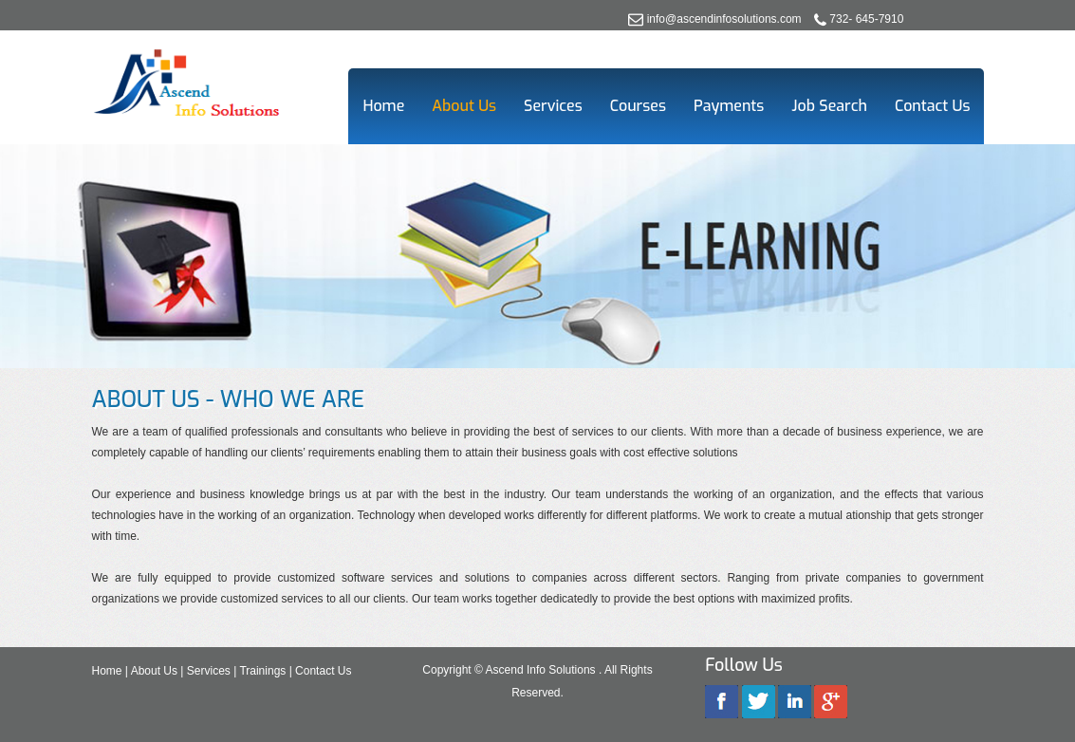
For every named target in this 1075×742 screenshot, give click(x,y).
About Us (464, 106)
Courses (638, 106)
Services (553, 106)
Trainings (262, 670)
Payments (729, 106)
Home (383, 106)
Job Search (829, 106)
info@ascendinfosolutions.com (724, 19)
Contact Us (933, 106)
